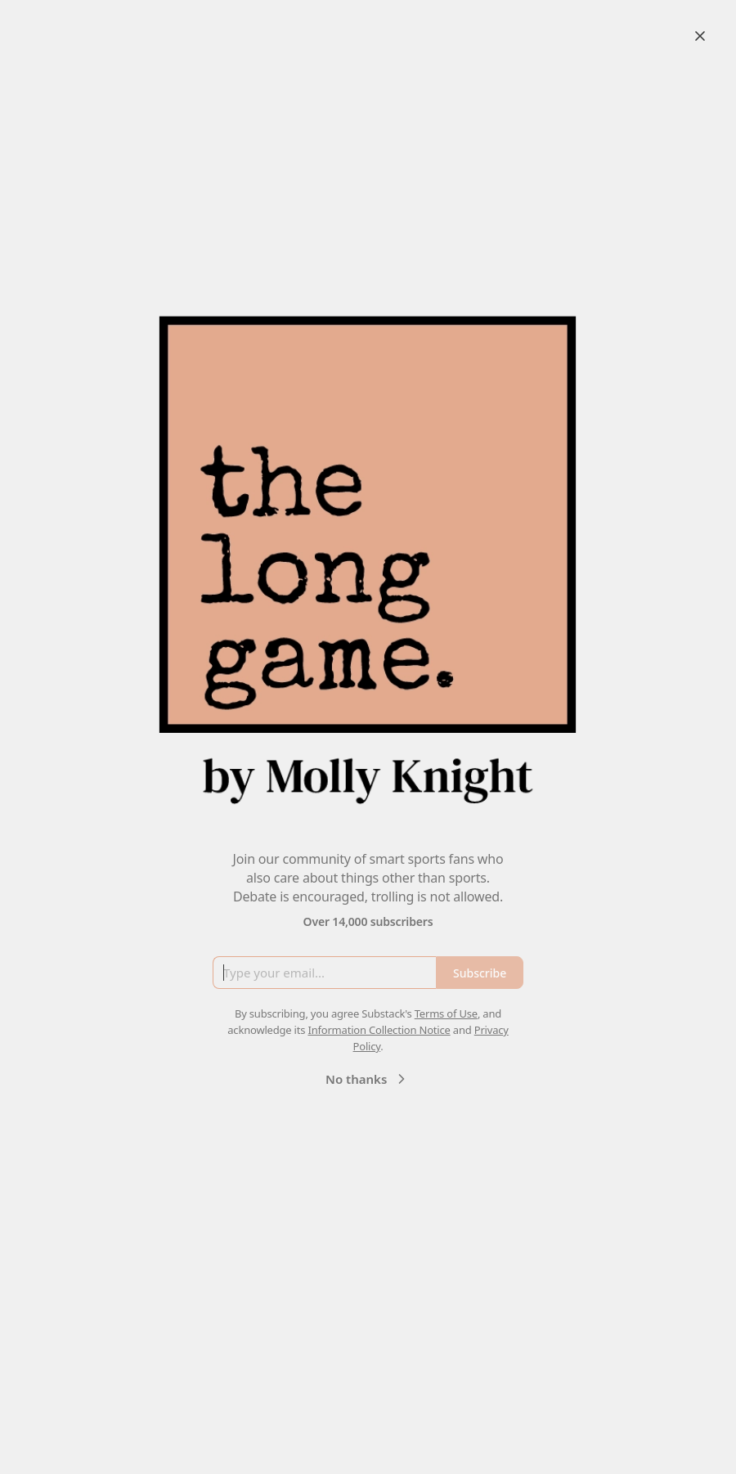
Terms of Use (446, 1013)
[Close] (700, 36)
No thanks (367, 1079)
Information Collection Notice (378, 1029)
